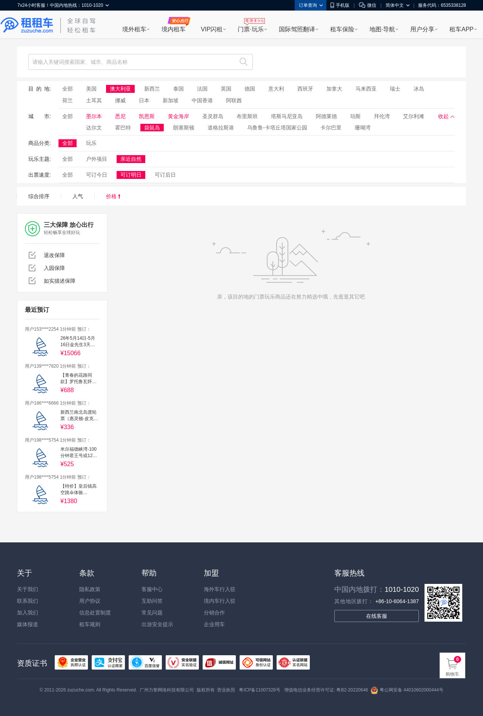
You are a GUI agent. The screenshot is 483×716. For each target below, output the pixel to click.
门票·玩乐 (250, 29)
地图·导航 (382, 29)
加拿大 (334, 89)
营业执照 (226, 690)
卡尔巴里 (330, 128)
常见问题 (152, 613)
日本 (144, 100)
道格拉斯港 (221, 128)
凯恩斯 (147, 116)
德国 (250, 89)
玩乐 (91, 143)
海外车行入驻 (219, 589)
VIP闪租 (212, 29)
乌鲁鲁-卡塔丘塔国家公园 (277, 128)
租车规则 (89, 624)
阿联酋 (234, 100)
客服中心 (152, 589)
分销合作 (214, 613)
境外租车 (134, 29)
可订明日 (131, 175)
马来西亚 (366, 89)
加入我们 (27, 613)
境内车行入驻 (219, 601)
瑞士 (395, 89)
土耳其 (94, 100)
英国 (226, 89)
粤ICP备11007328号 (259, 690)
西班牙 (305, 89)
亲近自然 (131, 159)
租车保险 (342, 29)
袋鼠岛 (152, 128)
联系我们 (27, 601)
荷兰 (67, 100)
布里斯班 (247, 116)
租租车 (27, 25)
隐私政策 (89, 589)
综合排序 (38, 196)
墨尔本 (94, 116)
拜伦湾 (382, 116)
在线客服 (376, 616)
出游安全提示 (157, 624)
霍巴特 (123, 128)
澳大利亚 (120, 89)
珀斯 (355, 116)
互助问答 (152, 601)
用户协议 (89, 601)
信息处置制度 (95, 613)
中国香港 (202, 100)
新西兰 (152, 89)
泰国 (178, 89)
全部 (67, 89)
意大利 (276, 89)
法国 (202, 89)
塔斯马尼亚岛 (287, 116)
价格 (113, 196)
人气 (77, 196)
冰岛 (419, 89)
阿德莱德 (326, 116)
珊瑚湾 (363, 128)
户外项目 (96, 159)
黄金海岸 (178, 116)
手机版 (340, 5)
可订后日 (165, 175)
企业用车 (214, 624)
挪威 (120, 100)
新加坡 (170, 100)
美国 (91, 89)
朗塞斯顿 (183, 128)
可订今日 (96, 175)
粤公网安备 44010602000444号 (407, 690)
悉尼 (120, 116)
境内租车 (174, 29)
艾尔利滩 (413, 116)
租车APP (461, 29)
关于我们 (27, 589)
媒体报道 (27, 624)
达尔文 (94, 128)
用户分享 (422, 29)
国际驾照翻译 (297, 29)
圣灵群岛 (212, 116)
